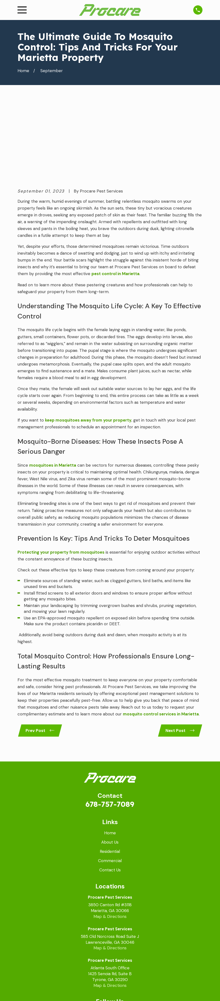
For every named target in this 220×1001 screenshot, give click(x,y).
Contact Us (110, 794)
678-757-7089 (109, 728)
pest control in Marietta (115, 197)
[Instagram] (129, 937)
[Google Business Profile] (91, 937)
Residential (110, 776)
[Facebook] (104, 937)
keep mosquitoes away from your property (88, 344)
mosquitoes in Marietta (52, 389)
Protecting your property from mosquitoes (61, 476)
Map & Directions (110, 841)
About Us (110, 767)
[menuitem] (25, 990)
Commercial (110, 785)
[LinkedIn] (116, 937)
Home (110, 757)
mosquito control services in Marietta (161, 638)
